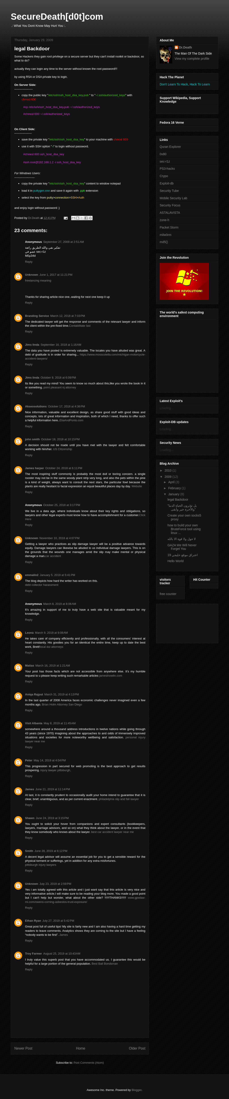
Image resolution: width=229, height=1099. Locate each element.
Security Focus (170, 205)
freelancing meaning (38, 280)
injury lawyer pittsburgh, (55, 770)
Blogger (136, 1090)
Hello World (176, 561)
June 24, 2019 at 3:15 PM (52, 818)
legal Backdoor (178, 499)
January (174, 494)
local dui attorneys (51, 646)
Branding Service (37, 316)
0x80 (163, 154)
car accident (53, 556)
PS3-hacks (167, 168)
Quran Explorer (170, 146)
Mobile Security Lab (173, 198)
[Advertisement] (180, 622)
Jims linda (32, 344)
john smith (32, 439)
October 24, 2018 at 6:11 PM (63, 468)
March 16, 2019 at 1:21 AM (52, 665)
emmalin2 (31, 575)
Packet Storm (169, 227)
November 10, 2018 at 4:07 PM (60, 538)
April (171, 482)
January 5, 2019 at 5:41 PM (57, 575)
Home (80, 1048)
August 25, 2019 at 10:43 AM (61, 953)
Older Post (137, 1048)
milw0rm (165, 235)
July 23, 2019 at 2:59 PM (55, 883)
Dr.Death (185, 47)
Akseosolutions (36, 406)
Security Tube (169, 191)
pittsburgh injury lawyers (40, 864)
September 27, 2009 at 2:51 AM (63, 242)
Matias (29, 665)
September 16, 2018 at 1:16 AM (61, 344)
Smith (29, 851)
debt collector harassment (41, 585)
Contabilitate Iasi (80, 325)
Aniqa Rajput (34, 694)
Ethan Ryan (33, 920)
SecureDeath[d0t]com (57, 16)
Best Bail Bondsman (105, 963)
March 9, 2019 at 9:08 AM (51, 632)
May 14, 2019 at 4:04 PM (50, 760)
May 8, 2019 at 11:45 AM (60, 723)
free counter (168, 594)
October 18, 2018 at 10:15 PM (60, 439)
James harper (34, 468)
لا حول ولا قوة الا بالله (182, 539)
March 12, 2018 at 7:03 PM (67, 316)
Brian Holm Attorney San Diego (62, 704)
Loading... (167, 408)
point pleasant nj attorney (59, 387)
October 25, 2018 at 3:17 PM (61, 505)
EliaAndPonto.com (71, 420)
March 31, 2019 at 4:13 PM (61, 694)
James (29, 789)
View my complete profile (192, 58)
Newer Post (23, 1048)
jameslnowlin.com (110, 675)
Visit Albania (33, 723)
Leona (29, 632)
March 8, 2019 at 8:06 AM (59, 604)
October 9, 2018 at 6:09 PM (58, 377)
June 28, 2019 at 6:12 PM (50, 851)
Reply (28, 261)
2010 (168, 470)
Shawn (29, 818)
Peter (28, 760)
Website (136, 486)
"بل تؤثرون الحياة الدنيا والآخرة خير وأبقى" (182, 507)
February (175, 488)
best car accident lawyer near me (112, 832)
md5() (164, 242)
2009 (168, 477)
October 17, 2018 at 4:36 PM (66, 406)
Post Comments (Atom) (89, 1062)
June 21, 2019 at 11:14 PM (52, 789)
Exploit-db (167, 183)
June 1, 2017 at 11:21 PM (56, 274)
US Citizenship (62, 449)
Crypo (164, 176)
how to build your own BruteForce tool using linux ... (184, 529)
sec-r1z (165, 161)
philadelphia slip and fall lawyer (119, 799)
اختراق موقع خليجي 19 (183, 555)
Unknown (31, 274)
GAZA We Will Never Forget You (182, 547)
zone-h (164, 220)
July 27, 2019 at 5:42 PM (58, 920)
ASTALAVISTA (170, 212)
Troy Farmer (33, 953)
